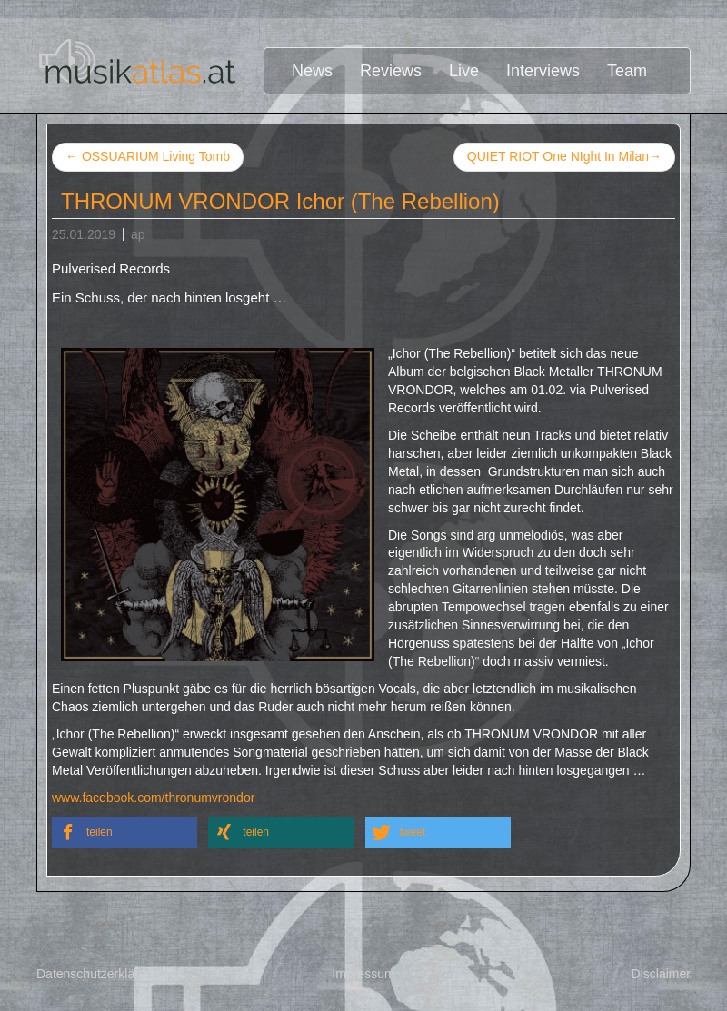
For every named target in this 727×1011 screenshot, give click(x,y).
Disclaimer (661, 973)
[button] (124, 832)
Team (627, 71)
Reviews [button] (391, 71)
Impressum (363, 973)
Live (464, 71)
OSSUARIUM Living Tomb (147, 156)
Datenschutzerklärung (98, 973)
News (312, 71)
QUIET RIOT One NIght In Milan (564, 157)
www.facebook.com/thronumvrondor (153, 797)
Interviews (543, 71)
